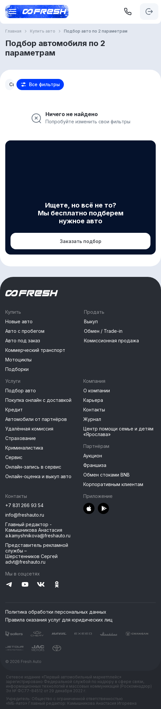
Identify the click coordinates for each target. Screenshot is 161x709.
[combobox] (9, 84)
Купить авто (42, 31)
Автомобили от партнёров (36, 419)
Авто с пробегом (24, 331)
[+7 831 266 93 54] (128, 11)
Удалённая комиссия (29, 428)
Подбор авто (20, 390)
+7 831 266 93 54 (24, 505)
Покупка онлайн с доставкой (38, 400)
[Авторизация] (149, 11)
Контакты (94, 409)
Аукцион (92, 455)
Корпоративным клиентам (113, 484)
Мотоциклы (18, 359)
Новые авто (19, 321)
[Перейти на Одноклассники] (57, 584)
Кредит (14, 409)
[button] (40, 84)
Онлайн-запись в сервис (33, 467)
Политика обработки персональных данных (55, 612)
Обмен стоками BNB (106, 474)
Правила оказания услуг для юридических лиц (59, 620)
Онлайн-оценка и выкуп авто (38, 476)
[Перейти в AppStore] (88, 509)
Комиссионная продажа (111, 340)
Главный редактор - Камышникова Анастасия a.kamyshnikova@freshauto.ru (37, 530)
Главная (13, 31)
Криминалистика (24, 448)
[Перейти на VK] (41, 584)
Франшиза (94, 465)
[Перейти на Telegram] (9, 584)
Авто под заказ (22, 340)
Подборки (17, 369)
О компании (96, 390)
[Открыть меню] (10, 11)
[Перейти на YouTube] (25, 584)
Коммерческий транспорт (35, 350)
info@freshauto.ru (24, 515)
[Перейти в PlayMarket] (103, 509)
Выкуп (91, 321)
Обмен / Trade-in (103, 331)
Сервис (13, 457)
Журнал (92, 419)
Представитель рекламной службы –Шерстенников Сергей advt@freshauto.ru (36, 553)
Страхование (20, 438)
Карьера (93, 400)
